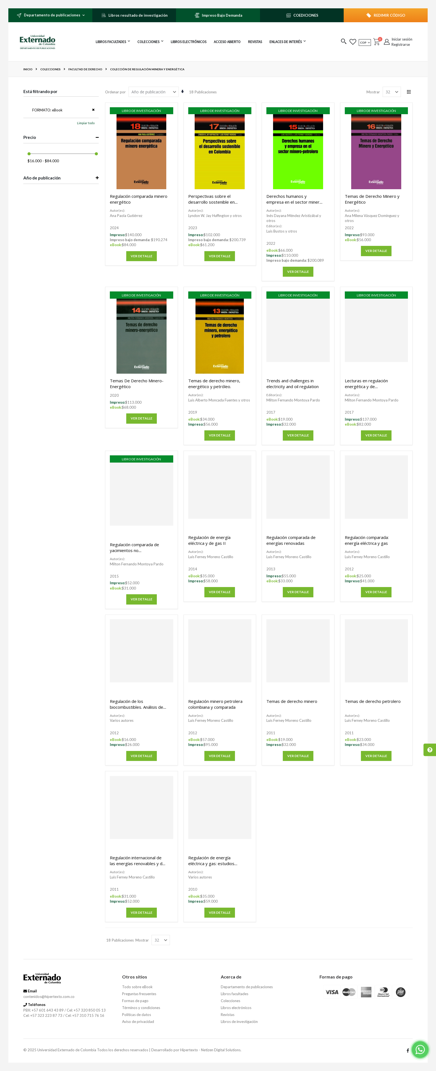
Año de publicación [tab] (42, 177)
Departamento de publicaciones (247, 987)
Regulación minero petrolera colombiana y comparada (215, 704)
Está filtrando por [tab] (40, 91)
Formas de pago (135, 1000)
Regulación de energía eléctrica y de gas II (209, 540)
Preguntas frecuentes (139, 994)
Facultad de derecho (85, 69)
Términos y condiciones (141, 1007)
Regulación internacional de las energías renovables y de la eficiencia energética (137, 863)
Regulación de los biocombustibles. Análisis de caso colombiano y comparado (136, 710)
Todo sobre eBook (137, 987)
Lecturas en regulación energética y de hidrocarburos (366, 386)
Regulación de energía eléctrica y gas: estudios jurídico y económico (211, 863)
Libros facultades (234, 994)
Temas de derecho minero (291, 701)
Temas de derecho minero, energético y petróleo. (214, 383)
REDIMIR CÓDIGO (389, 15)
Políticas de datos (136, 1014)
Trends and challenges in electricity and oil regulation (292, 383)
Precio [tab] (29, 137)
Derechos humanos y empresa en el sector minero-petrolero (295, 202)
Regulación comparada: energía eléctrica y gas (367, 540)
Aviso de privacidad (138, 1021)
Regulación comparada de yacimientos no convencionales (134, 550)
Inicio (28, 69)
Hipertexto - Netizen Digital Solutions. (210, 1050)
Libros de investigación (239, 1021)
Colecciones (50, 69)
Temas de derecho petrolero (373, 701)
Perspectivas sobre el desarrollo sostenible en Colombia (211, 202)
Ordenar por (115, 92)
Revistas (227, 1014)
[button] (344, 42)
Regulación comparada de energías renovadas (291, 540)
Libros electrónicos (236, 1007)
